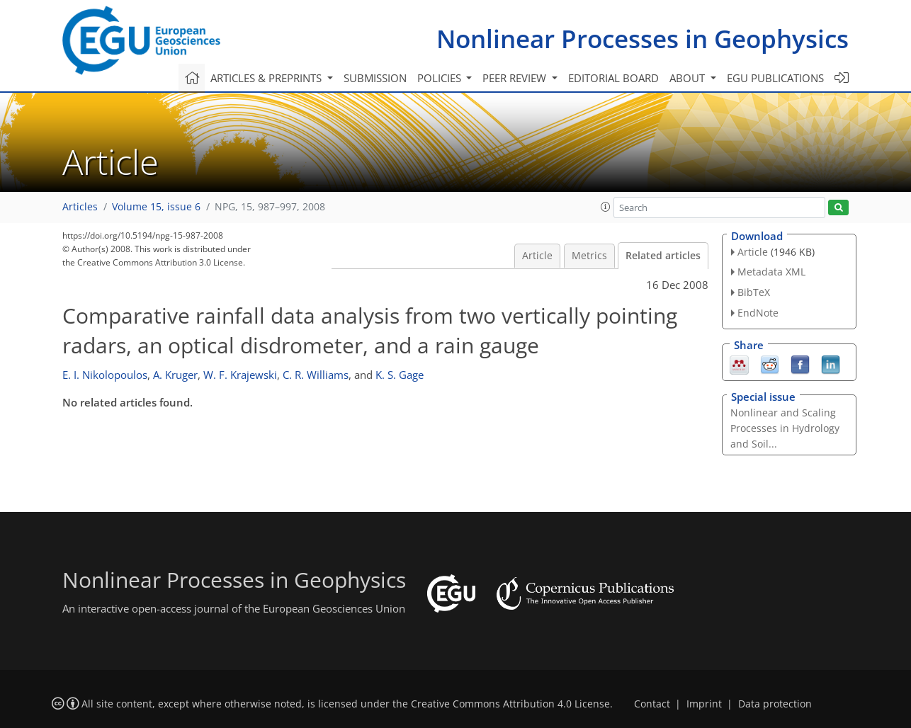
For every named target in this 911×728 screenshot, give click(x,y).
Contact (652, 704)
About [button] (688, 78)
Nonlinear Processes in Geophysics (642, 38)
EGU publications (775, 78)
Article (537, 255)
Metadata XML (771, 271)
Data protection (775, 704)
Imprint (704, 704)
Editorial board (613, 78)
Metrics (589, 255)
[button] (606, 206)
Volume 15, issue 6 (156, 206)
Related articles (663, 255)
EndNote (758, 312)
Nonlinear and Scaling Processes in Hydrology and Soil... (784, 428)
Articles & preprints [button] (267, 78)
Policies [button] (440, 78)
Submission (375, 78)
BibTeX (753, 292)
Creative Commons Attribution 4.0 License (510, 704)
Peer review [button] (515, 78)
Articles (80, 206)
